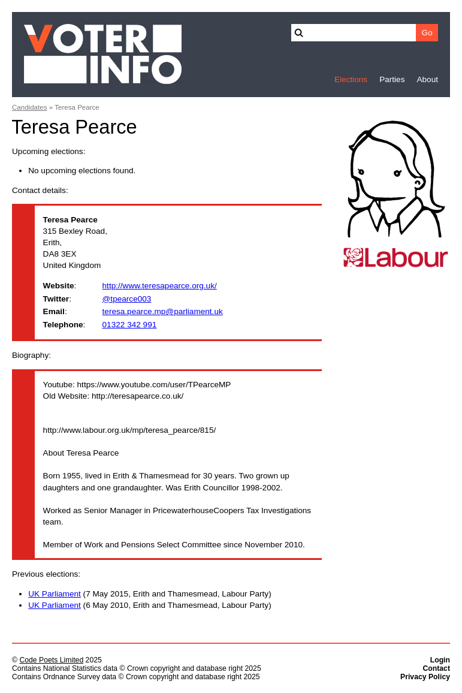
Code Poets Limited (51, 660)
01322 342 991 (129, 324)
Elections (350, 79)
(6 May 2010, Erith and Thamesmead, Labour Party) (149, 605)
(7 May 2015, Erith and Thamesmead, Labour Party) (149, 593)
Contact (436, 668)
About (427, 79)
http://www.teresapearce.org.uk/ (159, 285)
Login (440, 660)
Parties (391, 79)
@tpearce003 (127, 298)
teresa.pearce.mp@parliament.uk (162, 311)
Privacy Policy (425, 677)
